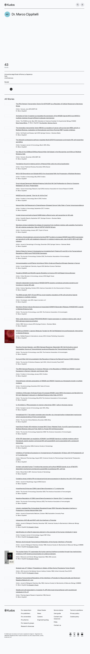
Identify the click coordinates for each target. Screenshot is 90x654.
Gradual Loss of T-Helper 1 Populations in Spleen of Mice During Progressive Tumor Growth (45, 568)
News (39, 613)
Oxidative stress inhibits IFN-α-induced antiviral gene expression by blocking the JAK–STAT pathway (49, 479)
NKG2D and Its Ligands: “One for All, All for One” (32, 195)
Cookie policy (74, 616)
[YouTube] (82, 634)
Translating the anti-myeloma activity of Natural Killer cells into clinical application (42, 164)
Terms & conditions (76, 610)
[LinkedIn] (78, 634)
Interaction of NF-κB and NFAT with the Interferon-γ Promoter (36, 520)
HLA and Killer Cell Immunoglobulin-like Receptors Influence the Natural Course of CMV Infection (47, 359)
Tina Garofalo (43, 123)
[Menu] (82, 5)
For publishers (25, 613)
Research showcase (27, 626)
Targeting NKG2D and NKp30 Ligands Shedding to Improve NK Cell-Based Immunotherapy (45, 273)
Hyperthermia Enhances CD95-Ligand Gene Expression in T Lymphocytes (40, 488)
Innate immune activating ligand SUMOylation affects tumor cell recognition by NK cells (44, 215)
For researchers (26, 610)
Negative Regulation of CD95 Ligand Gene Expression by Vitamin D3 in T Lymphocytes (44, 498)
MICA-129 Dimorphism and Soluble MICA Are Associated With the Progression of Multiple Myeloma (48, 173)
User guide (57, 613)
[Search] (78, 5)
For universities (26, 616)
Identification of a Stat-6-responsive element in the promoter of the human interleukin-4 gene (46, 532)
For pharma (24, 620)
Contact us (57, 625)
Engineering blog (43, 620)
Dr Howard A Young (32, 527)
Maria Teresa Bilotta (21, 123)
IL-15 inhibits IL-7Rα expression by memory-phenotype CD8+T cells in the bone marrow (44, 405)
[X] (74, 634)
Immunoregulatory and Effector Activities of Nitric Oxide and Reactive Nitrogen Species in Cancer (48, 263)
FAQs (55, 622)
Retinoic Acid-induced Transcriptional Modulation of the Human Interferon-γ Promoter (44, 542)
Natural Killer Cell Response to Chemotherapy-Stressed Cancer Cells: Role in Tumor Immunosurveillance (50, 205)
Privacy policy (74, 613)
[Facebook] (70, 634)
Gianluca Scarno (52, 123)
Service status (58, 610)
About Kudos (41, 610)
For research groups (27, 623)
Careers (40, 616)
